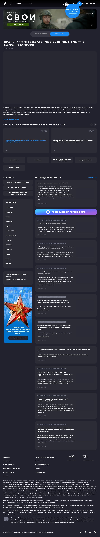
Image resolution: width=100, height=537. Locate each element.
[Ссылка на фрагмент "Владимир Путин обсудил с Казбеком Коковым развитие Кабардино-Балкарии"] (26, 140)
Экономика (14, 160)
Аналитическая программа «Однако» (16, 280)
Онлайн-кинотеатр (8, 464)
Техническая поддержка (42, 464)
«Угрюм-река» (62, 494)
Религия (9, 240)
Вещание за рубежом (88, 458)
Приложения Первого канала (12, 468)
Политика (9, 207)
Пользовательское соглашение (44, 457)
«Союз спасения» (52, 494)
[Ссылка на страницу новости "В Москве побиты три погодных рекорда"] (65, 228)
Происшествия (11, 231)
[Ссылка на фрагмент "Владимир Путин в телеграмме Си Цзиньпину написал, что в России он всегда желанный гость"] (74, 140)
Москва (8, 263)
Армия (8, 226)
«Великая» (83, 494)
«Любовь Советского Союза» (38, 494)
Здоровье (9, 249)
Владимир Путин (86, 160)
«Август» (26, 494)
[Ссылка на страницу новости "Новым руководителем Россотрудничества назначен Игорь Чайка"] (65, 406)
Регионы (38, 160)
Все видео (6, 476)
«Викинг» (70, 494)
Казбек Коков (14, 168)
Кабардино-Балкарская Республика (62, 160)
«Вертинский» (91, 494)
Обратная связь (39, 461)
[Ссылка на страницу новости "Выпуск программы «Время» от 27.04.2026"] (65, 193)
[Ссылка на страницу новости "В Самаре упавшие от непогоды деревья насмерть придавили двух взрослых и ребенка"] (65, 252)
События (37, 468)
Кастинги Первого (8, 472)
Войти (92, 3)
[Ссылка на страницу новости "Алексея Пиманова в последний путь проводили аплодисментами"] (65, 279)
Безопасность (11, 235)
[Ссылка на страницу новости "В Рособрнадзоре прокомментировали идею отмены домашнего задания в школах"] (65, 354)
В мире (8, 217)
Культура (9, 245)
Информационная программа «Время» (16, 275)
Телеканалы (36, 514)
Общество (9, 221)
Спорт (8, 254)
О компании (6, 457)
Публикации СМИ (40, 472)
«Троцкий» (76, 494)
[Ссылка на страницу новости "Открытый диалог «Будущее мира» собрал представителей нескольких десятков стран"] (65, 305)
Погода (8, 259)
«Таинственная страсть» (10, 495)
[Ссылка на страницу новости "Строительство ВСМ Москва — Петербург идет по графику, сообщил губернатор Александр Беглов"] (65, 331)
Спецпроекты (7, 461)
